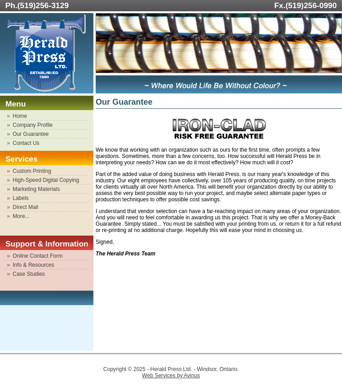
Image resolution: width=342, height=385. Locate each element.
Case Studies (29, 274)
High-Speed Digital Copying (46, 180)
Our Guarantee (31, 134)
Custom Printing (32, 171)
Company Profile (33, 125)
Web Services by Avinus (171, 375)
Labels (20, 198)
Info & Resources (33, 265)
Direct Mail (25, 207)
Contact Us (26, 143)
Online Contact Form (38, 256)
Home (20, 116)
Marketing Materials (36, 189)
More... (21, 216)
